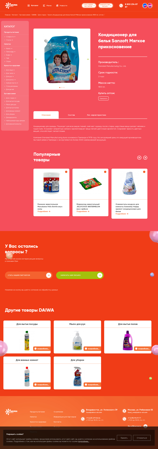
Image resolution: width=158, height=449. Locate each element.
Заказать (103, 98)
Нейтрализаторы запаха (15, 121)
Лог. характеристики (96, 115)
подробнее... (83, 441)
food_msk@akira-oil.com (137, 412)
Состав (71, 115)
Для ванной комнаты (13, 124)
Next (87, 59)
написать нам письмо (63, 275)
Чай (7, 58)
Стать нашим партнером (23, 275)
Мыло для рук (11, 104)
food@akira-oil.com (94, 412)
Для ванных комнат (13, 111)
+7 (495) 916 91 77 (134, 418)
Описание (46, 115)
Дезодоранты (11, 117)
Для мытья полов (12, 108)
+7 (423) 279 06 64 (93, 418)
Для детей (10, 89)
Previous (36, 59)
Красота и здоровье (38, 421)
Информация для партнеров (65, 417)
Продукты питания (37, 412)
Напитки (33, 417)
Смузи (8, 61)
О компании (58, 412)
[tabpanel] (62, 59)
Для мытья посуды (13, 101)
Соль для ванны (12, 86)
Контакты (57, 421)
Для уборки (10, 114)
